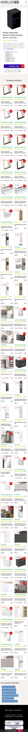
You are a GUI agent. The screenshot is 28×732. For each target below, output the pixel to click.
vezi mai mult (10, 49)
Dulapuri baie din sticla (9, 690)
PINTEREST (18, 710)
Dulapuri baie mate (8, 698)
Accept (20, 730)
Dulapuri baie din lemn (9, 692)
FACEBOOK (9, 710)
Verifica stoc (16, 66)
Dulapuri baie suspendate (10, 701)
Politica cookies (18, 716)
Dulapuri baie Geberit (9, 687)
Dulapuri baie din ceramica (10, 695)
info (12, 105)
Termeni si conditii (11, 715)
